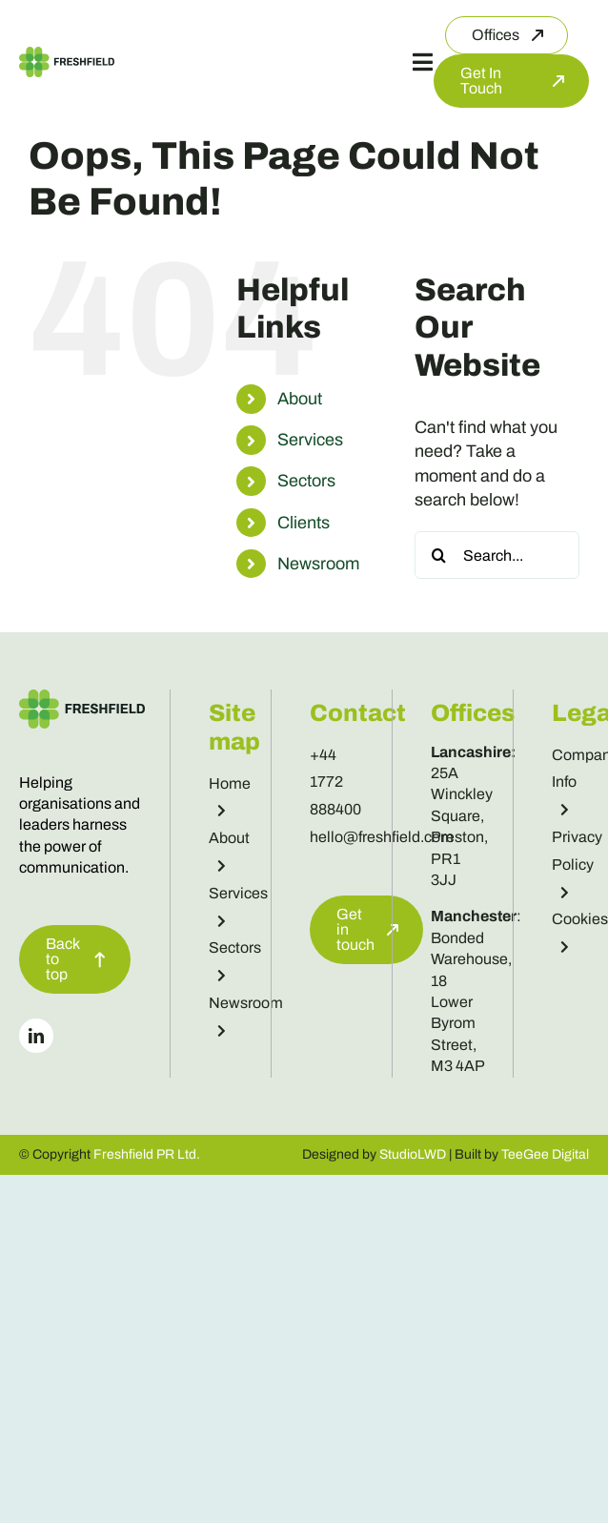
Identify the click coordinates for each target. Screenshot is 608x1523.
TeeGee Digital (545, 1154)
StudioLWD (412, 1154)
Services (310, 439)
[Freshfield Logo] (67, 55)
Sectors (306, 480)
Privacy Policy (577, 864)
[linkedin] (36, 1036)
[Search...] (497, 555)
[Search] (438, 555)
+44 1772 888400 (335, 782)
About (299, 398)
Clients (303, 522)
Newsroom (318, 563)
